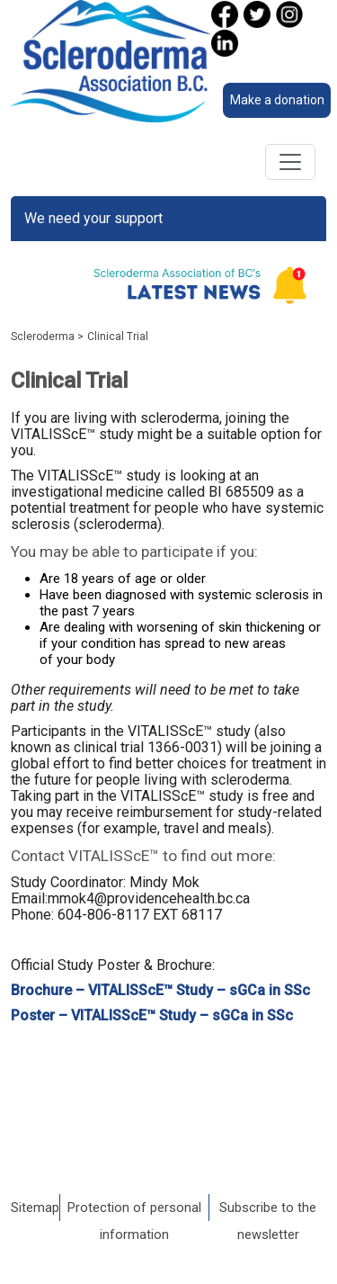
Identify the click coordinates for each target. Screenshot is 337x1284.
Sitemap (35, 1207)
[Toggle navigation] (290, 162)
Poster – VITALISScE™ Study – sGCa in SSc (152, 1015)
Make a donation (277, 100)
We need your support (93, 218)
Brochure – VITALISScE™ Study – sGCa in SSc (160, 990)
